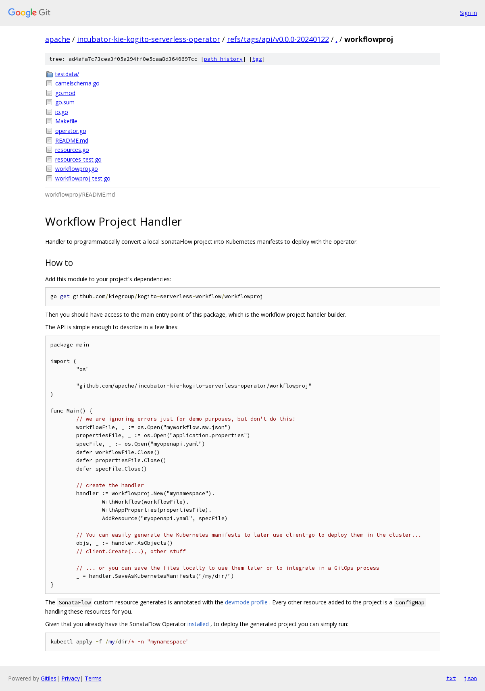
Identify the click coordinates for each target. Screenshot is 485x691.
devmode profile (246, 602)
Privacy (70, 678)
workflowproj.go (76, 168)
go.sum (65, 102)
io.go (61, 112)
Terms (93, 678)
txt (451, 678)
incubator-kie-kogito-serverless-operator (148, 39)
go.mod (65, 93)
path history (223, 59)
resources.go (72, 150)
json (470, 678)
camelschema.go (77, 83)
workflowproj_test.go (82, 178)
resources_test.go (78, 159)
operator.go (70, 131)
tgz (257, 59)
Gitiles (48, 678)
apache (57, 39)
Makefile (66, 121)
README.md (71, 140)
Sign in (468, 13)
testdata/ (67, 74)
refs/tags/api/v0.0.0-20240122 (278, 39)
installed (198, 624)
